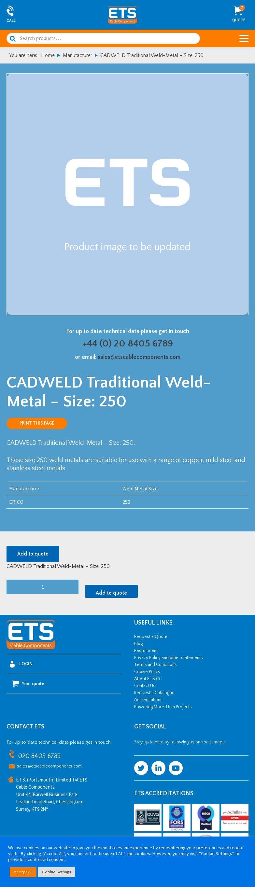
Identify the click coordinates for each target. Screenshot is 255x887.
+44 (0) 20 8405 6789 (127, 343)
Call (11, 21)
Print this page (37, 423)
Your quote (28, 684)
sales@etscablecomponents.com (139, 357)
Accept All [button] (23, 872)
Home (48, 55)
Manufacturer (77, 55)
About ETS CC (148, 679)
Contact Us (144, 685)
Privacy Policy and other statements (168, 657)
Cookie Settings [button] (56, 872)
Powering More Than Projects (163, 707)
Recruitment (146, 650)
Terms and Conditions (155, 664)
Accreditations (148, 699)
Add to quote (33, 554)
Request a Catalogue (154, 693)
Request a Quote (150, 636)
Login (21, 664)
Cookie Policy (147, 671)
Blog (138, 643)
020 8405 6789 (39, 756)
